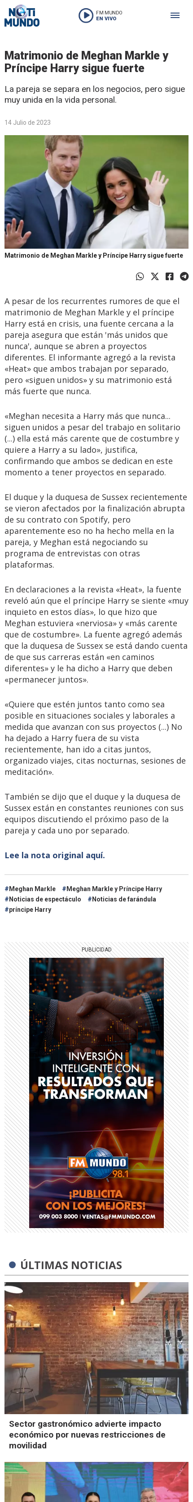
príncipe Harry (30, 909)
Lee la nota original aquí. (54, 855)
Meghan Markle (32, 888)
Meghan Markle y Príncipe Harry (114, 888)
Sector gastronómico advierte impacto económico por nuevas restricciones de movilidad (87, 1435)
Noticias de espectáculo (45, 899)
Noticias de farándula (124, 899)
